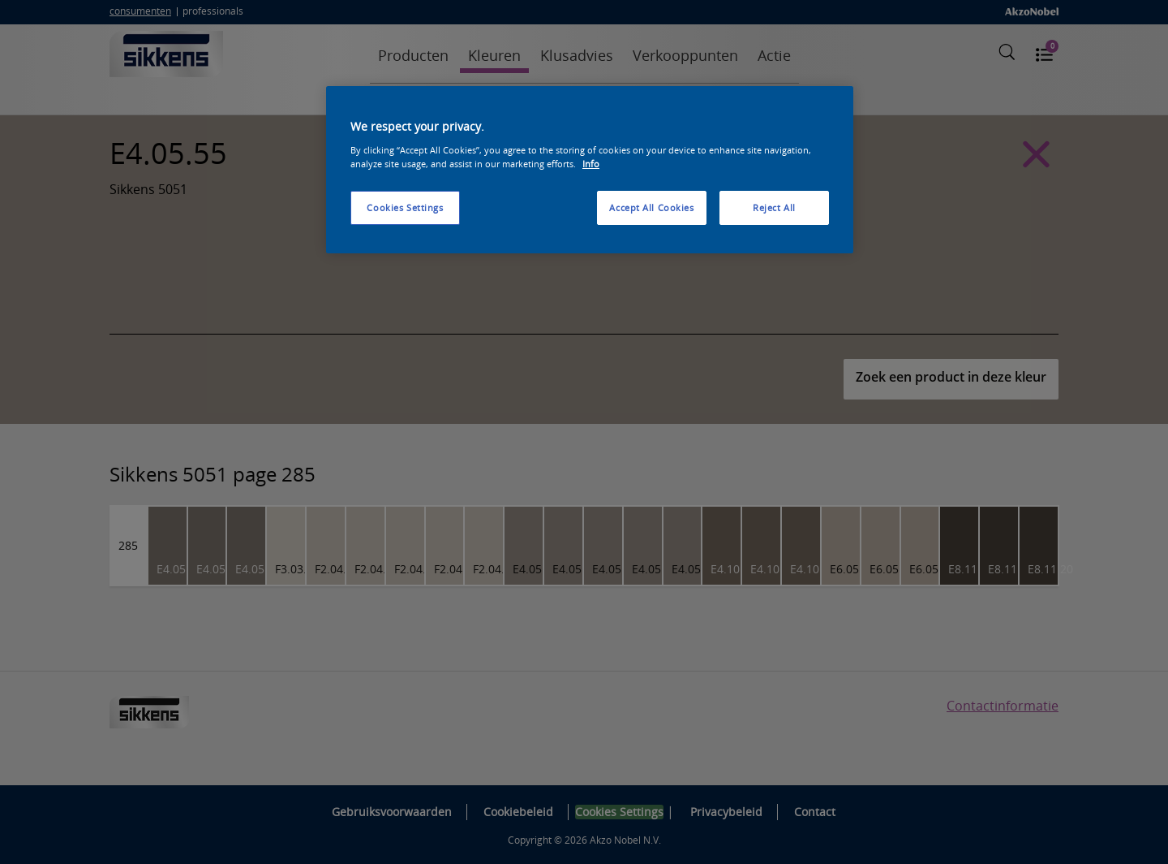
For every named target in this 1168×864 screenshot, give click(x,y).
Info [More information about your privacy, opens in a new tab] (590, 164)
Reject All (774, 207)
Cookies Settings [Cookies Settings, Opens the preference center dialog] (405, 207)
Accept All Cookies (651, 207)
